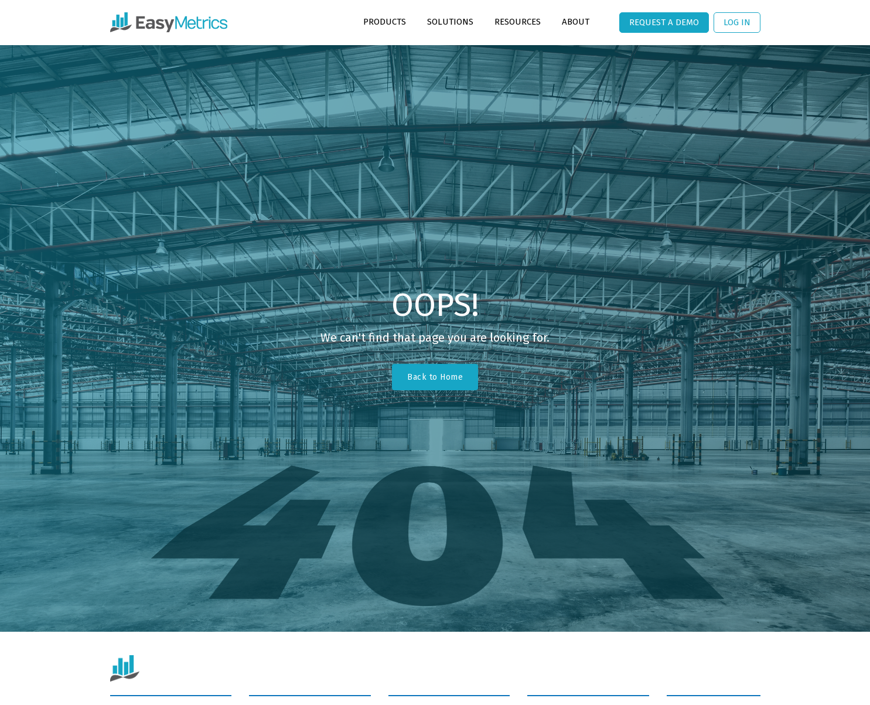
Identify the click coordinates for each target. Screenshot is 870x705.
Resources (517, 21)
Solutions (450, 21)
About (575, 21)
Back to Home (435, 377)
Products (384, 21)
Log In (737, 22)
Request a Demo (664, 22)
